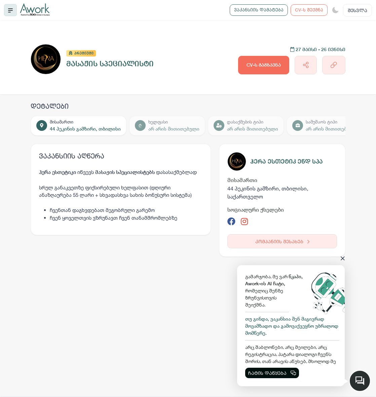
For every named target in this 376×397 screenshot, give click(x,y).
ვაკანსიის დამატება (259, 9)
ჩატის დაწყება (272, 373)
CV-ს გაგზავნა (264, 65)
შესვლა (357, 10)
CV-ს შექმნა (309, 9)
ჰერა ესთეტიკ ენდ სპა (286, 161)
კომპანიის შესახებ (282, 241)
